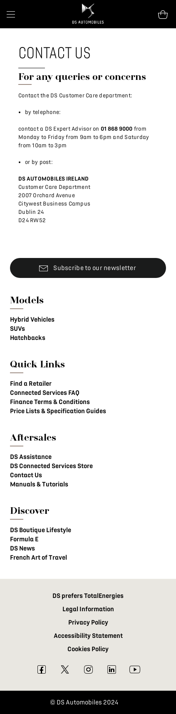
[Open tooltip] (162, 14)
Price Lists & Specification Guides (58, 411)
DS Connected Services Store (51, 466)
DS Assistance (31, 457)
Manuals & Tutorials (39, 484)
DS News (22, 548)
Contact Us (26, 475)
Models (27, 300)
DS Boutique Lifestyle (40, 530)
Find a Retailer (31, 383)
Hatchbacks (27, 338)
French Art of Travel (38, 557)
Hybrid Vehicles (32, 319)
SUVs (17, 328)
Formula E (24, 539)
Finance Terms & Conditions (50, 402)
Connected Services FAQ (44, 393)
